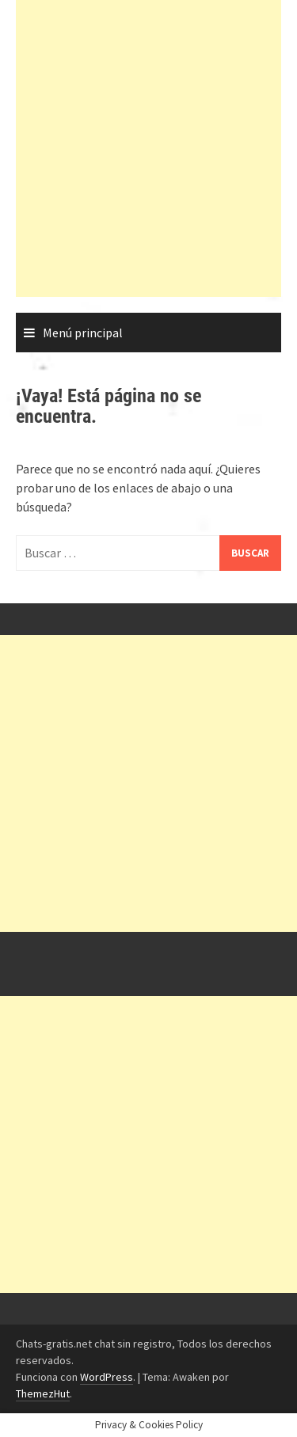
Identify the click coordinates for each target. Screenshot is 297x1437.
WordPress (106, 1377)
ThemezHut (43, 1393)
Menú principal (83, 332)
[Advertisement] (148, 148)
